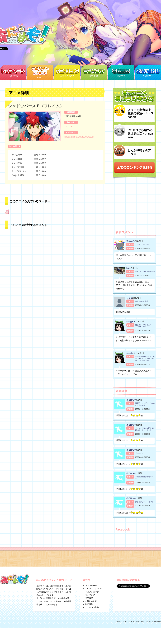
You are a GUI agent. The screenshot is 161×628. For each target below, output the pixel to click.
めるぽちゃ (131, 400)
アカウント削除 (92, 607)
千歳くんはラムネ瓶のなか (145, 271)
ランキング (90, 595)
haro (128, 268)
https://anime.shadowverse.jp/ (79, 136)
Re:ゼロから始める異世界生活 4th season (140, 134)
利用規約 (89, 604)
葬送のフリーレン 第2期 (144, 502)
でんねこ (130, 241)
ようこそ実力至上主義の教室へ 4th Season (140, 113)
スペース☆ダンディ (142, 244)
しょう (129, 298)
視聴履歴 (89, 598)
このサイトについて (94, 588)
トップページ (91, 585)
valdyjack (130, 321)
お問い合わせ (91, 601)
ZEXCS (68, 126)
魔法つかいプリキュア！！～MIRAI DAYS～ (145, 326)
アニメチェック (92, 592)
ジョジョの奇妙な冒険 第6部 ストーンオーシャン (144, 429)
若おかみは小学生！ (142, 301)
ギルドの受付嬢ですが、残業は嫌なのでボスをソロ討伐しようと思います (145, 358)
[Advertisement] (134, 205)
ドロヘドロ (139, 453)
